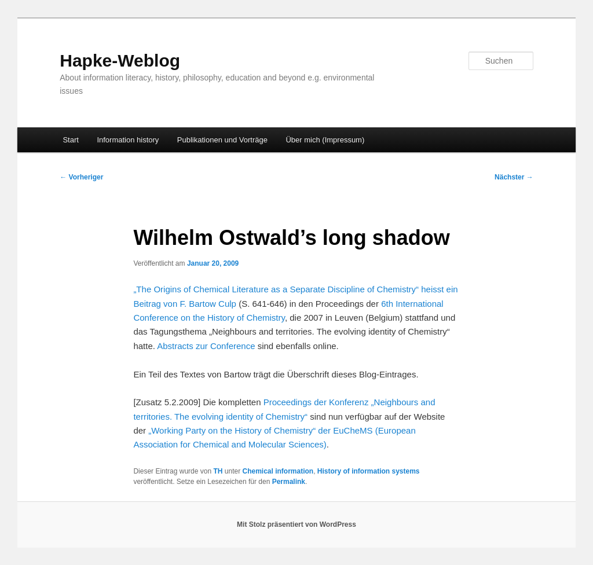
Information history (128, 139)
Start (70, 139)
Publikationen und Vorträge (222, 139)
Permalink (288, 482)
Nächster (514, 177)
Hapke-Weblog (120, 60)
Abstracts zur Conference (206, 346)
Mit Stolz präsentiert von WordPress (296, 524)
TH (217, 471)
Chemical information (277, 471)
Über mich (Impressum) (324, 139)
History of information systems (368, 471)
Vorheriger (81, 177)
